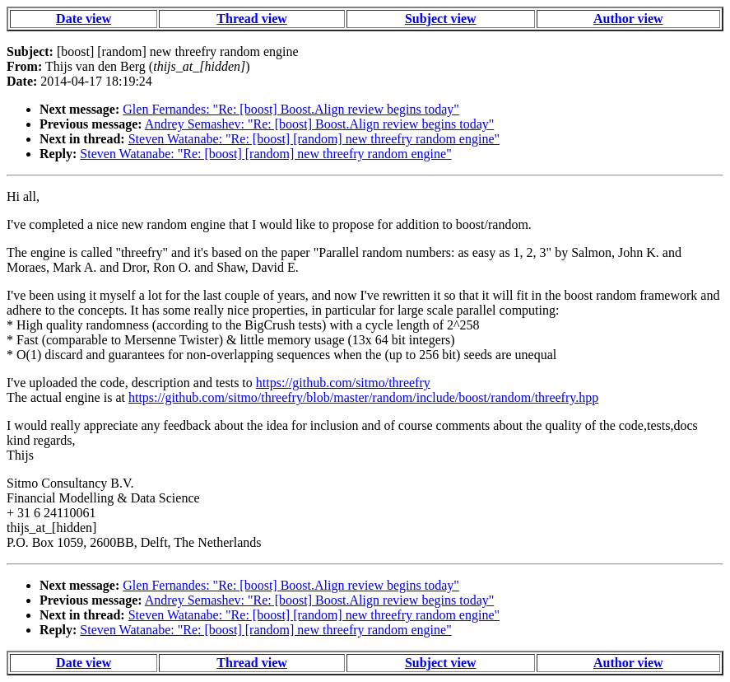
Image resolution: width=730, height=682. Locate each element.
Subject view (441, 19)
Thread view (251, 19)
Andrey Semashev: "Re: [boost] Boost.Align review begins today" (320, 124)
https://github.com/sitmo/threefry (343, 383)
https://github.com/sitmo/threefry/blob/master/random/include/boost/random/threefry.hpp (363, 397)
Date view (83, 19)
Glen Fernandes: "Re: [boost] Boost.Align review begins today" (291, 109)
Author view (628, 19)
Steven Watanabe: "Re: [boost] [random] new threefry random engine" (314, 139)
